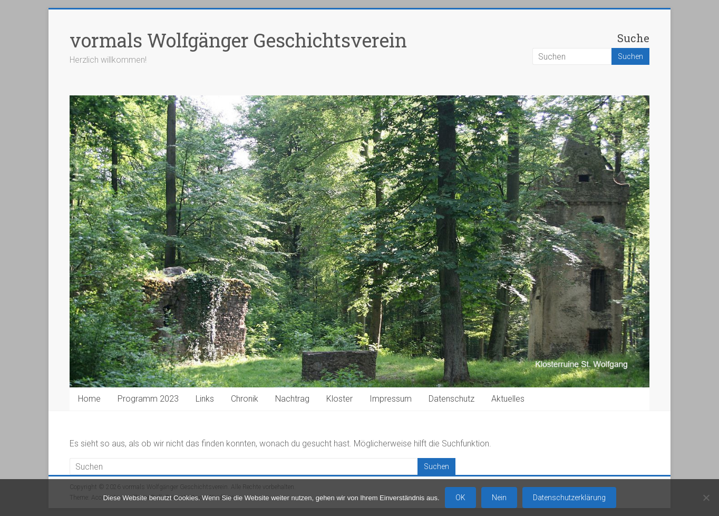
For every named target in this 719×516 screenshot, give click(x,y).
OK (460, 497)
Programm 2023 (148, 399)
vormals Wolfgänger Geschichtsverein (238, 40)
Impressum (391, 399)
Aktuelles (507, 399)
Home (89, 399)
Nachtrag (292, 399)
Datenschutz (451, 399)
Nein (499, 497)
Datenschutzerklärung (569, 497)
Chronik (244, 399)
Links (205, 399)
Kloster (339, 399)
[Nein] (706, 497)
